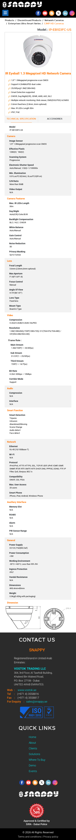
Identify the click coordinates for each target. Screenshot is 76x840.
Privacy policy (50, 836)
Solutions (34, 754)
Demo (32, 765)
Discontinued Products (29, 20)
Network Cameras (54, 20)
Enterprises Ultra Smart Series (24, 24)
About (32, 742)
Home (32, 737)
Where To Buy (37, 759)
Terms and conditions (29, 836)
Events (33, 771)
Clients (33, 748)
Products (9, 20)
